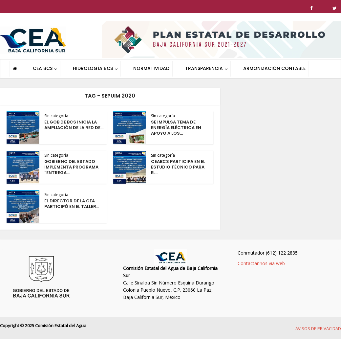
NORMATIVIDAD (151, 68)
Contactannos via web (261, 263)
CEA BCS (43, 68)
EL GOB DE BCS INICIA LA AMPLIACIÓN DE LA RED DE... (73, 125)
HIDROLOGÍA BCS (93, 68)
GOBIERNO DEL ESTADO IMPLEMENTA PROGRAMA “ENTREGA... (71, 167)
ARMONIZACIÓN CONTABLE (274, 68)
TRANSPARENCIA (204, 68)
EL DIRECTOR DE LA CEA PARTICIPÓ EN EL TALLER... (71, 204)
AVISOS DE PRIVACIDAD (318, 328)
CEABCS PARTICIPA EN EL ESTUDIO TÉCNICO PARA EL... (178, 167)
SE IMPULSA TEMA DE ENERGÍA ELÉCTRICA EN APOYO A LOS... (176, 127)
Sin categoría (56, 116)
